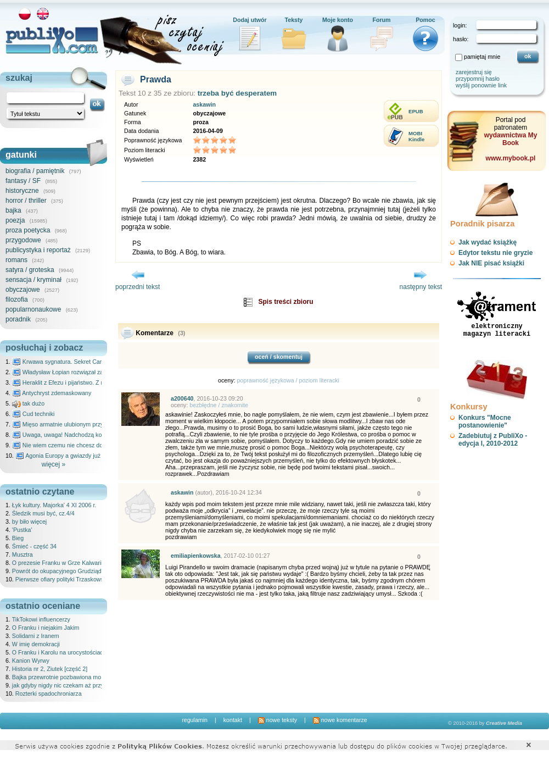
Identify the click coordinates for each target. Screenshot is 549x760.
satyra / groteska (29, 270)
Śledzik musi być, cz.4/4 (43, 513)
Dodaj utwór (250, 19)
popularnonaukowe (33, 309)
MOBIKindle (416, 136)
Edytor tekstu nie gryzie (495, 253)
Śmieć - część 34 (34, 546)
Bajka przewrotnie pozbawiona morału (61, 677)
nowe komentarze (340, 720)
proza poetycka (27, 230)
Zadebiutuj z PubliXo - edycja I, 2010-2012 (492, 439)
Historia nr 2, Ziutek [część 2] (49, 668)
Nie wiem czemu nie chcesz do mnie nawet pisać (81, 445)
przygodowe (23, 240)
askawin (204, 104)
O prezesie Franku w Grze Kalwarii (57, 562)
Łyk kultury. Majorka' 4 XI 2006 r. (54, 505)
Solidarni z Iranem (35, 636)
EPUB (415, 111)
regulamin (195, 720)
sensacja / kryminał (33, 280)
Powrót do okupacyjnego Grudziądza (60, 571)
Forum (381, 19)
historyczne (22, 191)
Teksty (294, 19)
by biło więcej (29, 521)
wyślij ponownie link (481, 85)
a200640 (182, 398)
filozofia (16, 299)
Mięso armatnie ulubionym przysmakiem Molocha (81, 424)
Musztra (22, 554)
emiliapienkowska (196, 555)
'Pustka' (22, 529)
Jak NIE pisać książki (491, 263)
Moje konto (337, 19)
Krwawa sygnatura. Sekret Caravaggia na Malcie (80, 361)
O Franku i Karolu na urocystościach (59, 652)
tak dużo (28, 403)
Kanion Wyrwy (30, 660)
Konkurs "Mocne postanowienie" (484, 421)
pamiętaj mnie (482, 56)
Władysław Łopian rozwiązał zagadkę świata (75, 372)
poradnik (18, 319)
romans (16, 260)
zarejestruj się (474, 72)
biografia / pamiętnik (34, 171)
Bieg (18, 538)
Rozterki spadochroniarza (48, 693)
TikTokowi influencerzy (41, 619)
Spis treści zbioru (285, 302)
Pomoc (425, 19)
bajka (13, 210)
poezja (15, 220)
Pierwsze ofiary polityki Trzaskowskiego (66, 579)
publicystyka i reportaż (38, 250)
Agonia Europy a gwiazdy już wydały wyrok (76, 455)
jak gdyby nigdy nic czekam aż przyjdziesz (67, 685)
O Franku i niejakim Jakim (46, 627)
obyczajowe (22, 289)
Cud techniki (33, 413)
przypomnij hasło (478, 78)
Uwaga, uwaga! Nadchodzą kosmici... (66, 434)
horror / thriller (26, 200)
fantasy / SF (23, 181)
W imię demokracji (36, 644)
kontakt (232, 720)
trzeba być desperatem (237, 93)
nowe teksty (277, 720)
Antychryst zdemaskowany (52, 393)
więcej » (53, 464)
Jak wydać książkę (487, 242)
